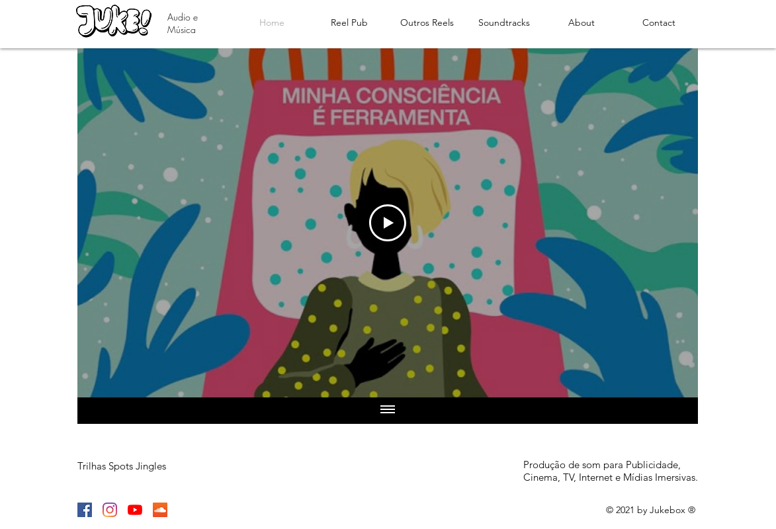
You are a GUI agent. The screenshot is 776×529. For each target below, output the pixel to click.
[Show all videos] (388, 410)
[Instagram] (110, 510)
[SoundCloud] (160, 510)
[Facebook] (84, 510)
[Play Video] (387, 222)
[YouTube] (135, 510)
